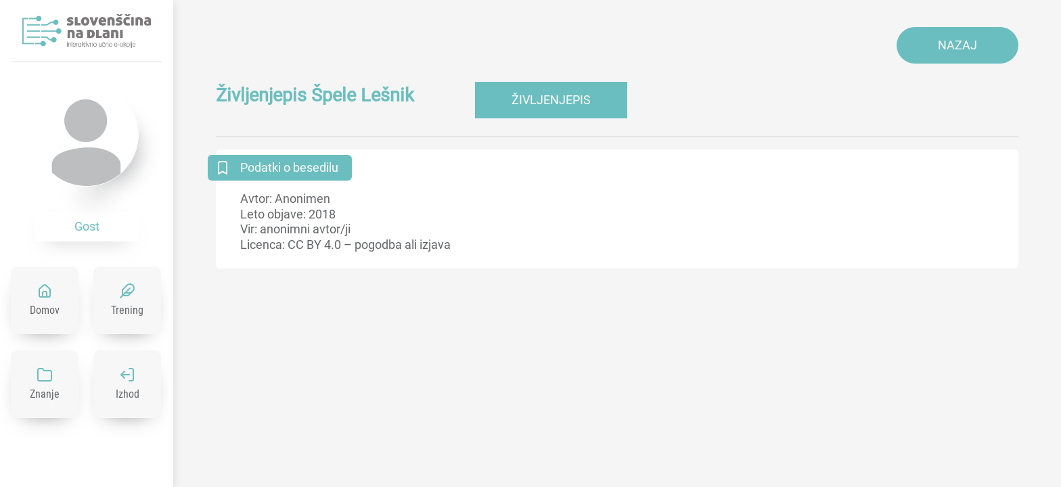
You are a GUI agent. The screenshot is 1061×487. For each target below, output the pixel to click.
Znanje (45, 394)
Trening (127, 310)
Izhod (127, 394)
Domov (45, 310)
